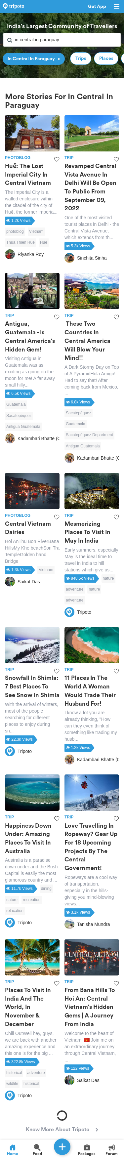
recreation (31, 899)
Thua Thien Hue (20, 242)
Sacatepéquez (19, 415)
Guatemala (16, 404)
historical (14, 1072)
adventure (74, 589)
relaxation (14, 910)
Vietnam (36, 231)
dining (46, 888)
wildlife (12, 1083)
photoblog (15, 231)
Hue (43, 242)
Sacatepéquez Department (89, 435)
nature (108, 578)
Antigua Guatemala (23, 426)
